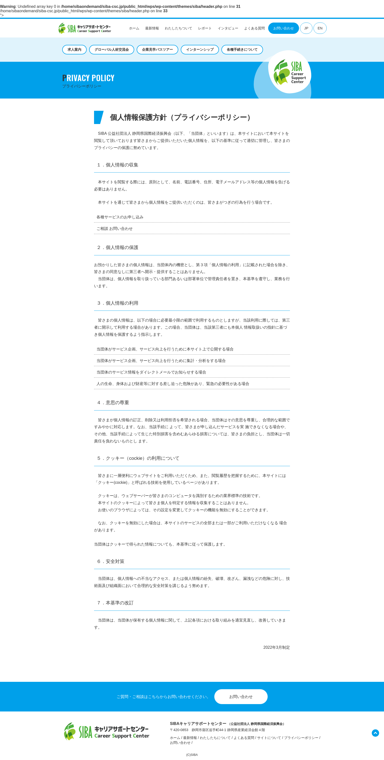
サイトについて (269, 738)
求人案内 (74, 49)
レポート (205, 28)
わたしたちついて (178, 28)
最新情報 (152, 28)
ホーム (134, 28)
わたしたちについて (215, 738)
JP (306, 28)
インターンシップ (200, 49)
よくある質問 (254, 28)
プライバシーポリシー (301, 738)
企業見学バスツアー (157, 49)
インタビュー (228, 28)
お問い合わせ (283, 28)
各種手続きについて (242, 49)
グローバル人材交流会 (112, 49)
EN (320, 28)
